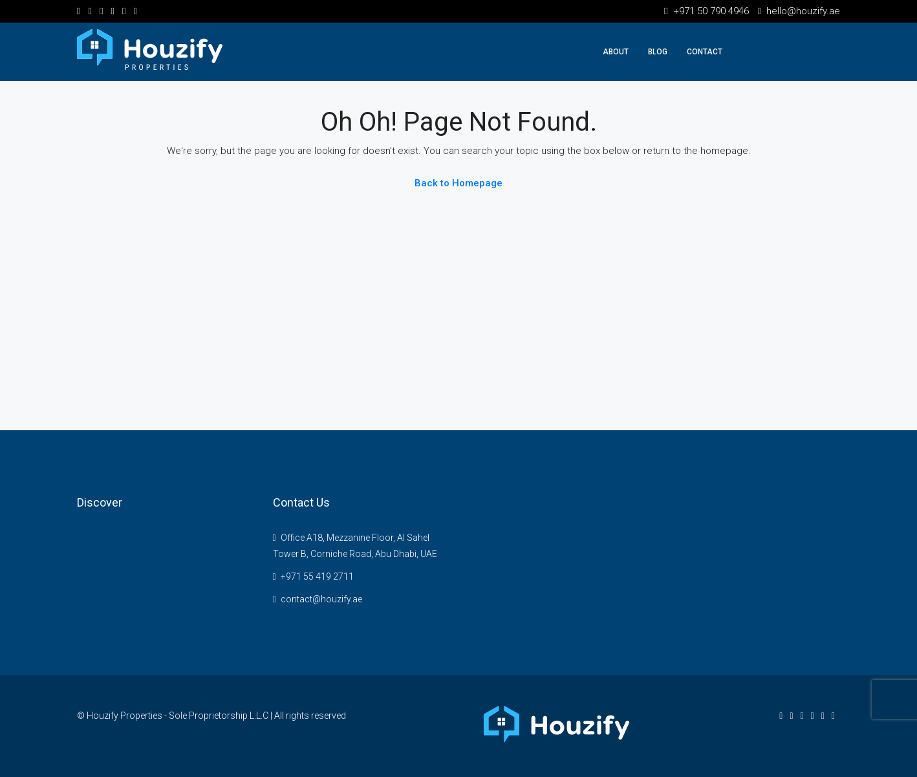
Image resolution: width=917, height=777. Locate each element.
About (616, 51)
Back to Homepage (458, 183)
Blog (657, 51)
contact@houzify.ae (321, 599)
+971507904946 (766, 52)
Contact (704, 51)
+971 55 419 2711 (317, 576)
